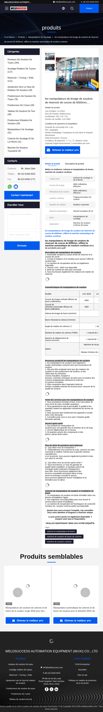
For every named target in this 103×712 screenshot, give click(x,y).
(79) (22, 97)
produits (21, 37)
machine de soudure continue (59, 542)
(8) (18, 149)
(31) (21, 131)
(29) (21, 88)
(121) (21, 79)
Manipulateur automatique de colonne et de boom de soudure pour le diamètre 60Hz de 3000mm (74, 610)
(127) (22, 70)
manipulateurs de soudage (39, 37)
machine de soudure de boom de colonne (64, 536)
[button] (18, 592)
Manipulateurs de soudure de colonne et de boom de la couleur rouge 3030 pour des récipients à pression (26, 610)
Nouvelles (82, 670)
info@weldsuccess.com (64, 2)
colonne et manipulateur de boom (61, 531)
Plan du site (82, 675)
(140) (20, 61)
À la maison (9, 37)
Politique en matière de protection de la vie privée (82, 681)
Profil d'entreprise (82, 664)
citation (89, 8)
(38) (21, 112)
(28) (21, 105)
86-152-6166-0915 (90, 2)
